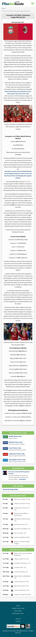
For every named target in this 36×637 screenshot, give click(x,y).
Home (3, 8)
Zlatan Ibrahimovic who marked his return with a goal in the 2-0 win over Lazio (18, 92)
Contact (18, 621)
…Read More (22, 479)
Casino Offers (18, 611)
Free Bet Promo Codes (18, 608)
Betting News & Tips (18, 613)
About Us (18, 619)
